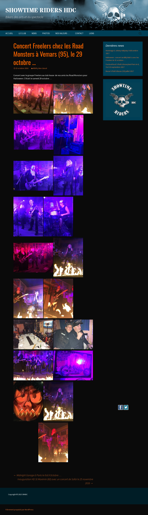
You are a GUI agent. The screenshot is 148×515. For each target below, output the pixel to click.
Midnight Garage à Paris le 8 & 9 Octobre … (37, 475)
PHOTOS (46, 33)
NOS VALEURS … (62, 33)
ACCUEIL (9, 33)
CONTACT (79, 33)
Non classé (42, 68)
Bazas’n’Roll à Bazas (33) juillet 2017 (120, 71)
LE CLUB (22, 33)
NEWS (34, 33)
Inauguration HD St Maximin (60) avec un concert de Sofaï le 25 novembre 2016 (55, 481)
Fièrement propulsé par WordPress (19, 509)
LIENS (91, 33)
